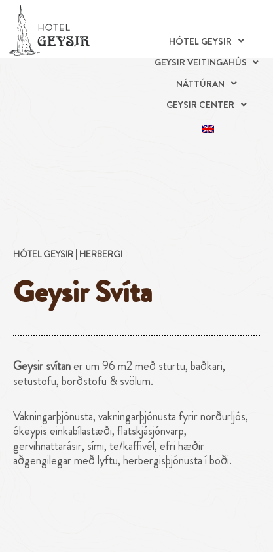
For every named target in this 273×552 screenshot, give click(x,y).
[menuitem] (208, 126)
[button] (207, 41)
